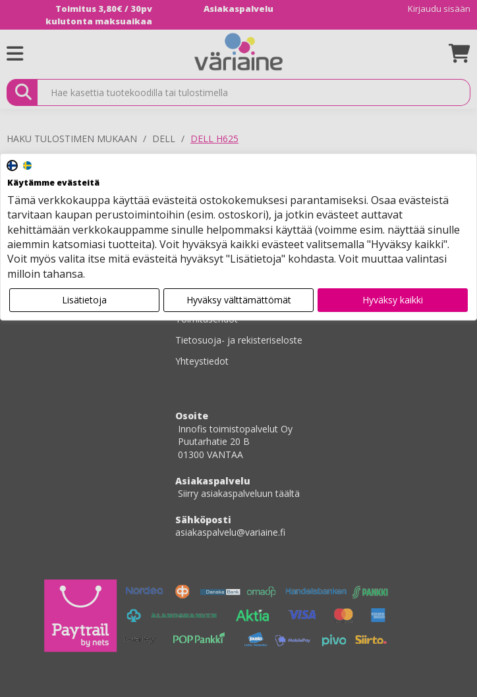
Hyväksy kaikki (392, 300)
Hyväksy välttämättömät (238, 300)
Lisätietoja (84, 300)
